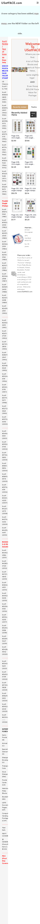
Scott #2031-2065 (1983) (5, 234)
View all (33, 114)
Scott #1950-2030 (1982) (5, 223)
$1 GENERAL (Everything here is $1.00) (6, 844)
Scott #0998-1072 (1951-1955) (5, 123)
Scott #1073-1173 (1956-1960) (4, 136)
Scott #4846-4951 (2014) (5, 586)
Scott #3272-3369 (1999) (5, 409)
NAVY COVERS (5, 834)
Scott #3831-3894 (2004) (5, 467)
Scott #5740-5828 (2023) (5, 686)
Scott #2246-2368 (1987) (5, 277)
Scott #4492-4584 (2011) (5, 554)
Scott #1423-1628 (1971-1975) (4, 176)
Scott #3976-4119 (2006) (5, 488)
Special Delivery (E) (5, 751)
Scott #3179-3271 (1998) (4, 399)
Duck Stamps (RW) (5, 774)
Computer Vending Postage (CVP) (6, 817)
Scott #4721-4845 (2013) (5, 575)
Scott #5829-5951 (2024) (5, 697)
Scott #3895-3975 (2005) (5, 477)
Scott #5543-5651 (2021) (5, 664)
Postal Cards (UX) (4, 782)
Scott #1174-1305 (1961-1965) (4, 150)
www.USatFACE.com (24, 292)
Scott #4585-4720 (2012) (5, 564)
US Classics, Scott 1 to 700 (5, 85)
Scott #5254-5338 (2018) (5, 629)
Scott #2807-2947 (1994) (5, 356)
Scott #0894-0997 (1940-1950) (5, 110)
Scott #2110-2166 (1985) (4, 256)
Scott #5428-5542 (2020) (5, 650)
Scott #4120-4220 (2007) (5, 499)
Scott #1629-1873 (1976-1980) (5, 189)
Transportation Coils (7, 767)
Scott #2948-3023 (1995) (5, 366)
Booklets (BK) (5, 798)
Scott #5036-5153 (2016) (5, 607)
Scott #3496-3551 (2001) (5, 434)
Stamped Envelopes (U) (6, 759)
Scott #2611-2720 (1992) (4, 334)
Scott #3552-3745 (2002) (5, 445)
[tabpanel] (24, 167)
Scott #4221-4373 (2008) (5, 510)
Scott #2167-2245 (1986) (5, 266)
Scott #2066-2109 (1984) (5, 245)
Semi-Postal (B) (4, 737)
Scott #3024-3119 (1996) (5, 377)
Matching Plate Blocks (5, 790)
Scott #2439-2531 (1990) (5, 309)
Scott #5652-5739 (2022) (5, 675)
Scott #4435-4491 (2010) (5, 531)
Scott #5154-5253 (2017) (5, 618)
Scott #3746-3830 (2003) (5, 456)
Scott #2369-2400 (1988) (5, 288)
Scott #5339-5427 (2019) (5, 639)
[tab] (19, 107)
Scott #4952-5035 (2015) (5, 596)
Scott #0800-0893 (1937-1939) (5, 97)
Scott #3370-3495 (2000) (5, 420)
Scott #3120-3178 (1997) (5, 388)
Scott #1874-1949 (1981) (4, 213)
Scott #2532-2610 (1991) (5, 324)
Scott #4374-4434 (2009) (5, 520)
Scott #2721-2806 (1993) (5, 345)
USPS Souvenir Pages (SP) (5, 806)
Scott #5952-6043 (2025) (5, 707)
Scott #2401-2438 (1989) (5, 299)
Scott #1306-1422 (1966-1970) (5, 163)
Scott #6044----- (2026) (5, 718)
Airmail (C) (4, 744)
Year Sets (4, 829)
